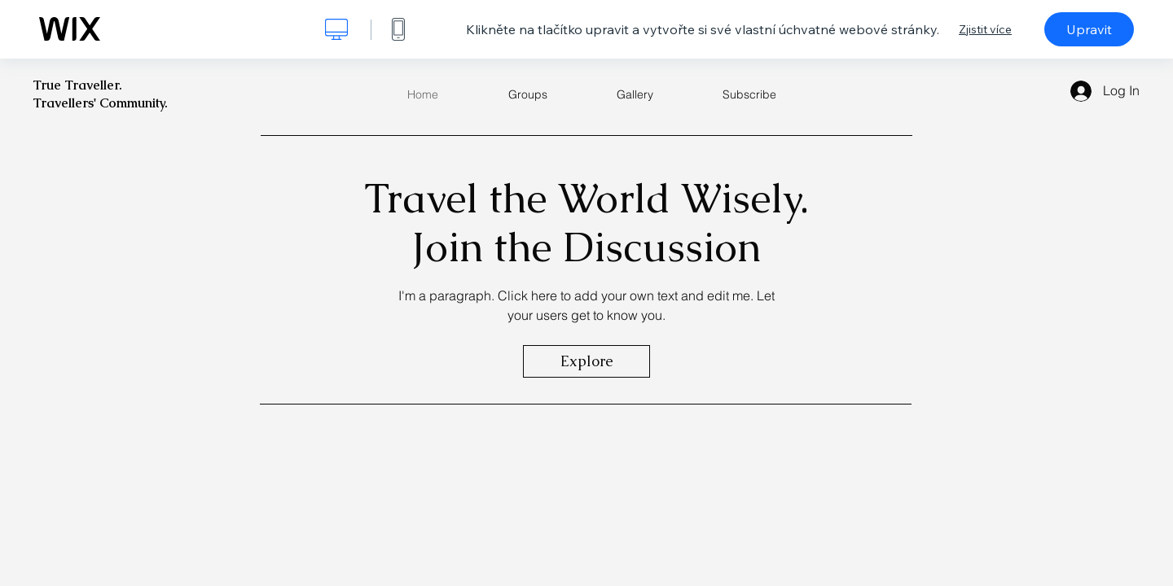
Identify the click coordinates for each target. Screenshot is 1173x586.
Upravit (1089, 29)
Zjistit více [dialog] (985, 29)
